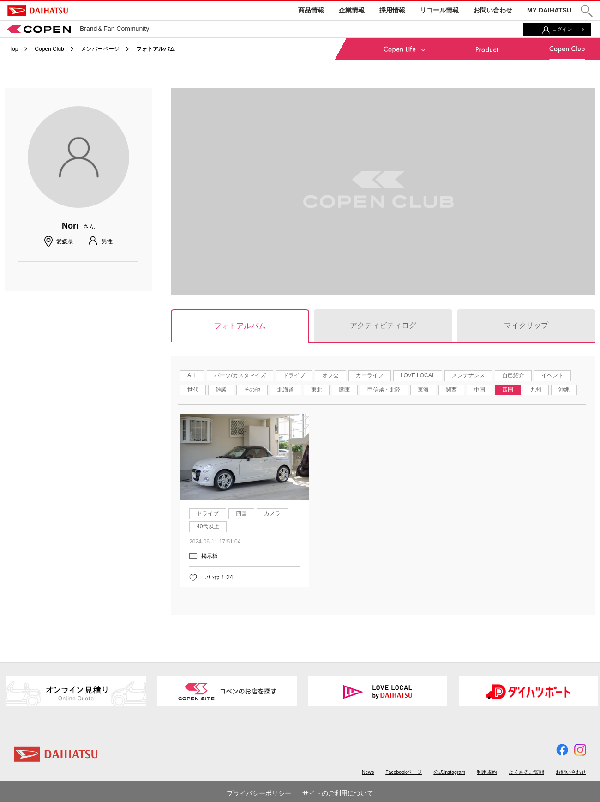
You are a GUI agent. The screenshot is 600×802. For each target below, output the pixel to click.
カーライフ (370, 375)
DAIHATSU (37, 10)
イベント (552, 375)
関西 (451, 389)
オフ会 (330, 375)
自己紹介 (513, 375)
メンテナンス (468, 375)
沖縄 (564, 389)
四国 (507, 389)
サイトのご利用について (337, 793)
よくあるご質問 (526, 772)
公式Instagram (449, 772)
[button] (587, 11)
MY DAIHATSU (549, 10)
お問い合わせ (493, 10)
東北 (316, 389)
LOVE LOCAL (418, 375)
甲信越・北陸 (384, 389)
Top (13, 49)
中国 (479, 389)
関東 (344, 389)
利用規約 (487, 772)
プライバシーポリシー (259, 793)
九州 (535, 389)
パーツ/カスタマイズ (239, 375)
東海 (423, 389)
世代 (192, 389)
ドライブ (294, 375)
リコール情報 (439, 10)
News (368, 772)
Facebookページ (403, 772)
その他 (252, 389)
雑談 (221, 389)
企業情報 (352, 10)
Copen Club (49, 49)
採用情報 (392, 10)
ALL (192, 375)
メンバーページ (100, 49)
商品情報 (311, 10)
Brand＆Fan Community (78, 28)
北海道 (285, 389)
